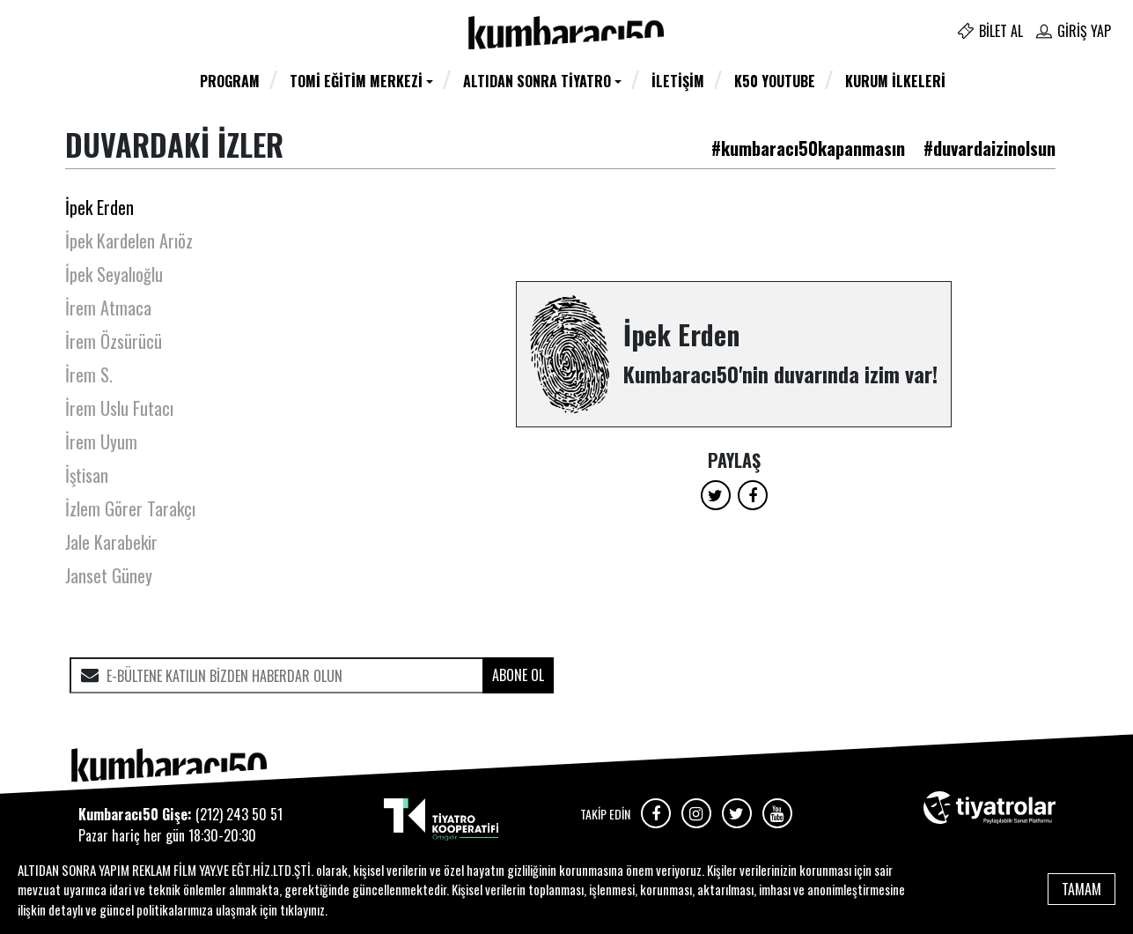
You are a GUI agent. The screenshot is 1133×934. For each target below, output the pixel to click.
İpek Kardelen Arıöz (129, 240)
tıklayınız (302, 909)
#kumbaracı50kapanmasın (808, 148)
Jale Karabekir (111, 542)
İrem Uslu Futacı (119, 408)
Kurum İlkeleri (895, 81)
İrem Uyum (101, 441)
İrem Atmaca (108, 307)
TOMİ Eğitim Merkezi (356, 81)
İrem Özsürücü (113, 341)
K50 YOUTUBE (774, 81)
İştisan (86, 475)
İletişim (677, 81)
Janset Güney (108, 575)
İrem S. (89, 374)
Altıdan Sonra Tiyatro (537, 81)
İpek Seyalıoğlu (114, 274)
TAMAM (1081, 889)
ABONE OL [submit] (518, 675)
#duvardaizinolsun (989, 148)
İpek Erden (99, 207)
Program (230, 81)
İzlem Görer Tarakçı (130, 508)
